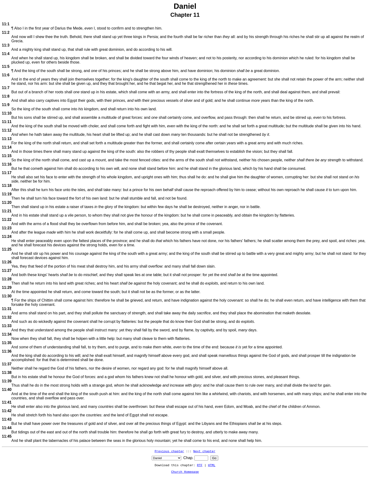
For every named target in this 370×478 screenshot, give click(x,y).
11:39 (7, 381)
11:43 (7, 419)
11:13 (7, 139)
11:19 (7, 194)
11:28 (7, 279)
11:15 (7, 156)
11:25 (7, 249)
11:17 (7, 173)
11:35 (7, 343)
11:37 (7, 364)
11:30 (7, 296)
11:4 (5, 54)
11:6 (5, 75)
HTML (211, 465)
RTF (199, 465)
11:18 (7, 186)
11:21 (7, 211)
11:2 (5, 32)
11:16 (7, 164)
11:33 (7, 326)
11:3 (5, 45)
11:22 (7, 220)
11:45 (7, 436)
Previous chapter (169, 451)
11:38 (7, 373)
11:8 (5, 96)
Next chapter (204, 451)
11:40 (7, 390)
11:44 (7, 428)
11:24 (7, 237)
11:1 (5, 24)
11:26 (7, 262)
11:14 (7, 147)
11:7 (5, 88)
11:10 (7, 113)
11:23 (7, 228)
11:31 (7, 309)
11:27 (7, 271)
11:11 (7, 122)
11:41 (7, 402)
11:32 (7, 317)
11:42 (7, 411)
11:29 (7, 288)
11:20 (7, 203)
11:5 (5, 66)
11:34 (7, 334)
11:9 (5, 105)
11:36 (7, 351)
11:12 (7, 130)
